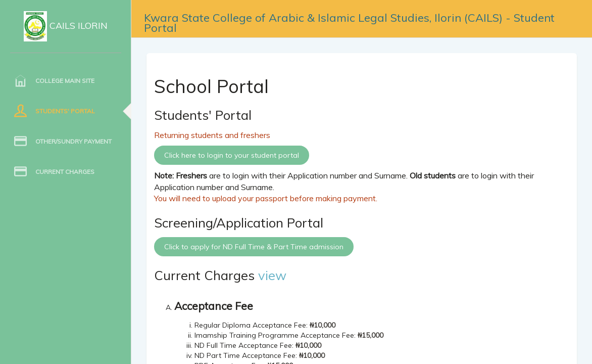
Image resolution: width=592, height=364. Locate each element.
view (272, 275)
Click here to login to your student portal (231, 155)
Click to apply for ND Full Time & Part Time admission (253, 246)
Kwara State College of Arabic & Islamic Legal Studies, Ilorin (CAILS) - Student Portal (349, 19)
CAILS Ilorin (66, 26)
